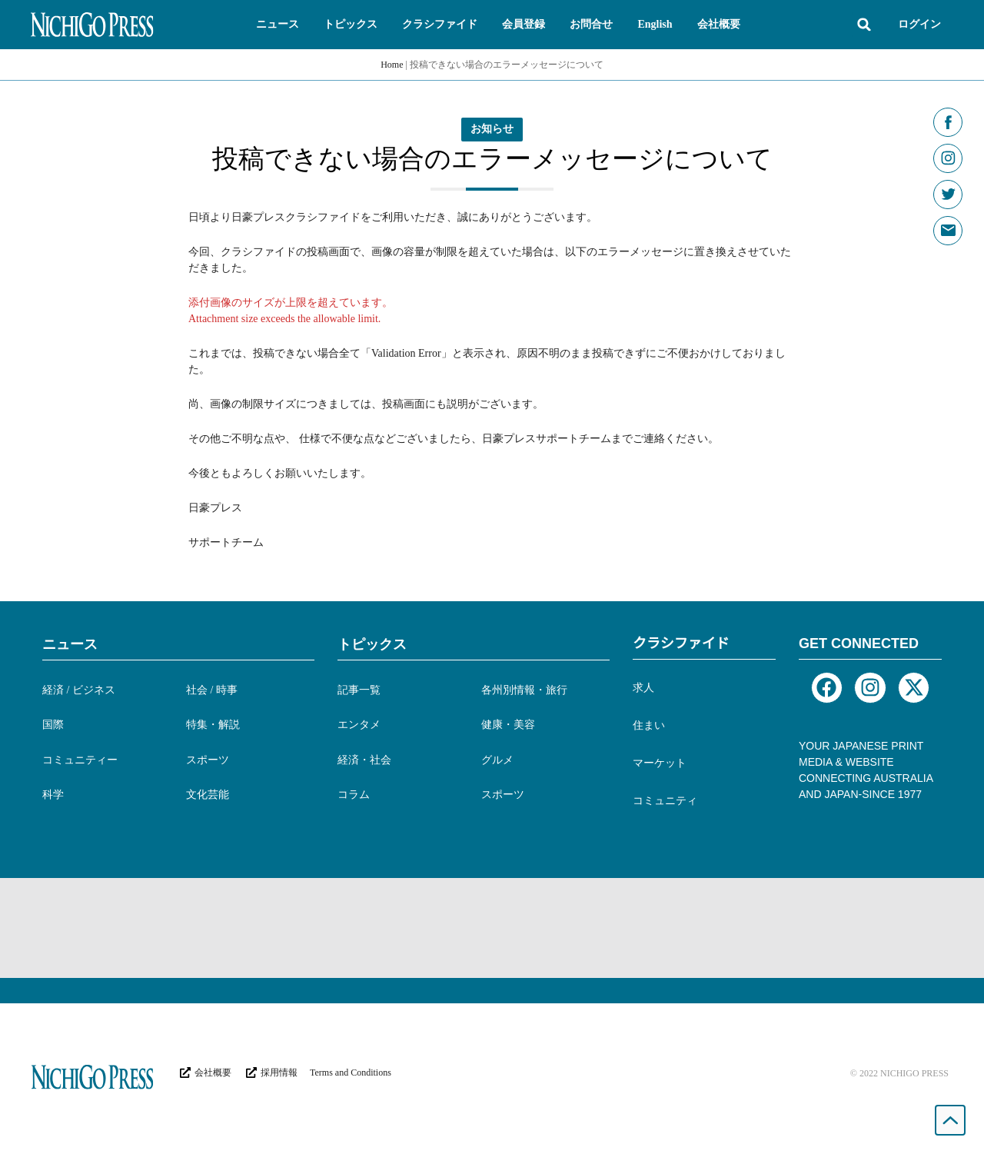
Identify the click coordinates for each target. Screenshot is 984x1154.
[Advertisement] (492, 928)
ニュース (70, 644)
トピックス (372, 644)
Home (392, 64)
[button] (277, 24)
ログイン (919, 24)
